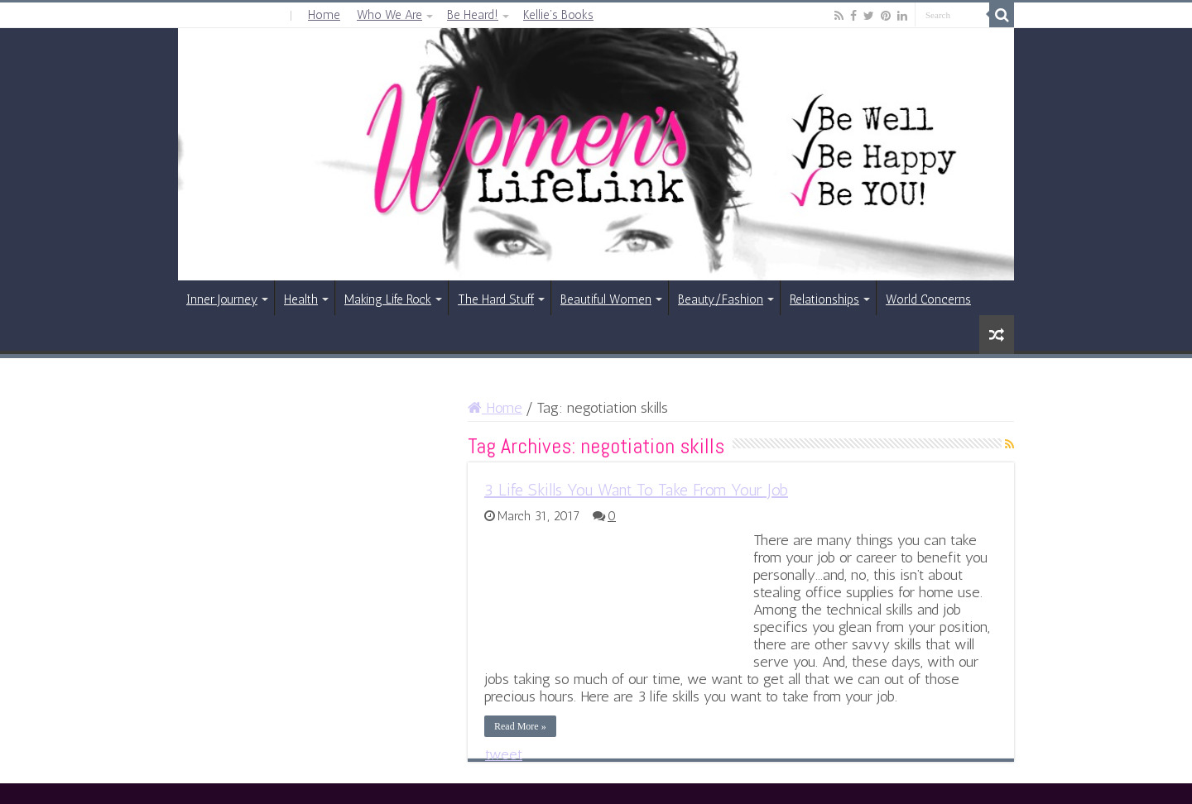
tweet (503, 754)
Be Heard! (472, 14)
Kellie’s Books (558, 14)
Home (324, 14)
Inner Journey (221, 299)
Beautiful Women (605, 299)
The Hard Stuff (496, 299)
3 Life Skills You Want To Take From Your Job (636, 490)
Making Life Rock (387, 299)
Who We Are (389, 14)
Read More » (520, 726)
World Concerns (928, 299)
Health (301, 299)
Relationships (824, 299)
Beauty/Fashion (720, 299)
